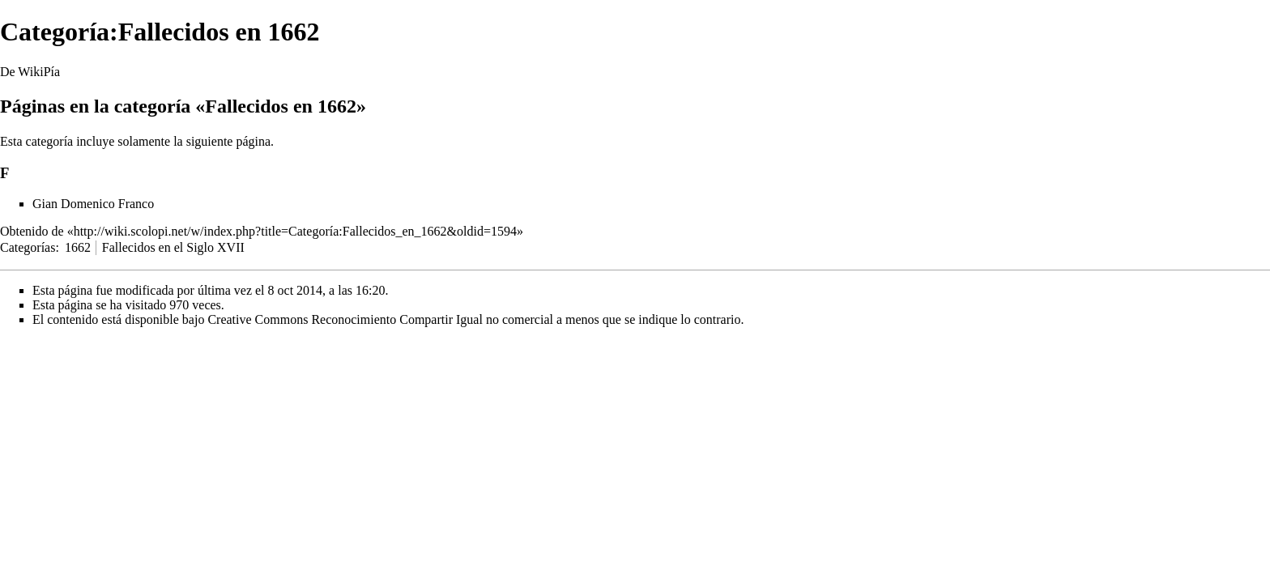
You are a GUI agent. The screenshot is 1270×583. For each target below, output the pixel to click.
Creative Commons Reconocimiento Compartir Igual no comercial (380, 319)
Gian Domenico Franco (93, 204)
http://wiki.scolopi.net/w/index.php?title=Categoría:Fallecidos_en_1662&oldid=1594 (295, 231)
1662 (78, 247)
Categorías (27, 247)
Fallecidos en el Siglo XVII (173, 247)
